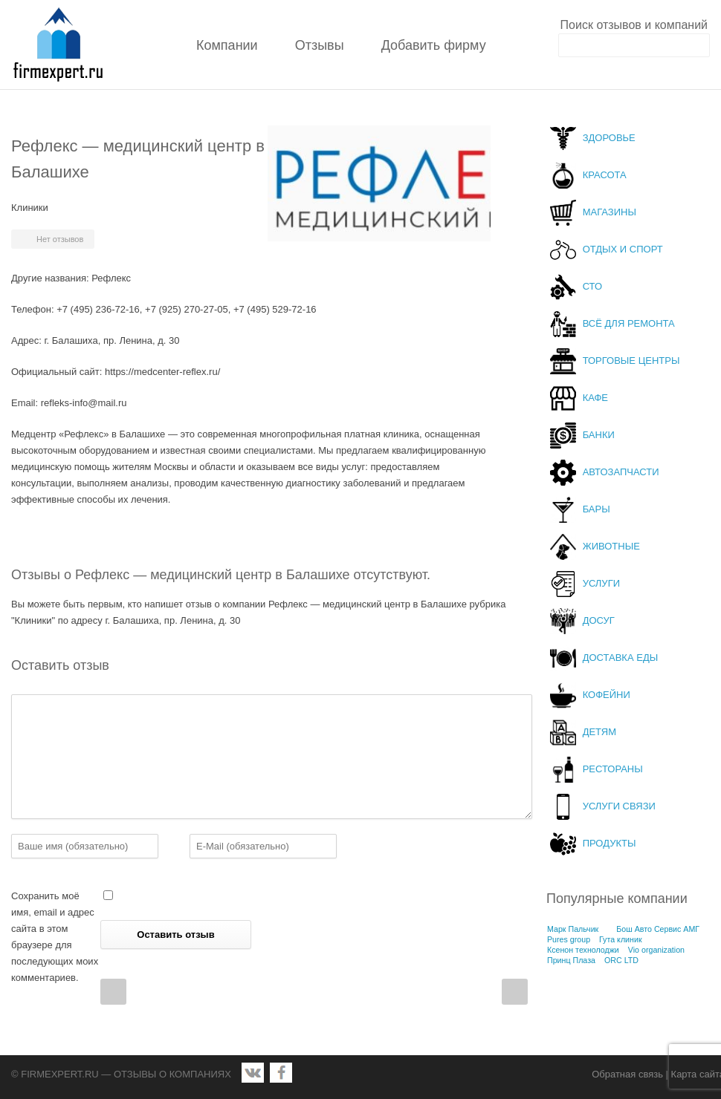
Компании (227, 45)
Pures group (568, 939)
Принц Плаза (571, 960)
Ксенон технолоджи (583, 949)
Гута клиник (620, 939)
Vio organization (656, 949)
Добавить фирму (433, 45)
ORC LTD (621, 960)
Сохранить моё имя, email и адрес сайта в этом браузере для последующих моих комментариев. (54, 936)
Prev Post (113, 992)
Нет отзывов (59, 239)
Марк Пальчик (572, 928)
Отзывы (319, 45)
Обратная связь (627, 1074)
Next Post (515, 992)
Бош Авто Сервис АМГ (657, 928)
